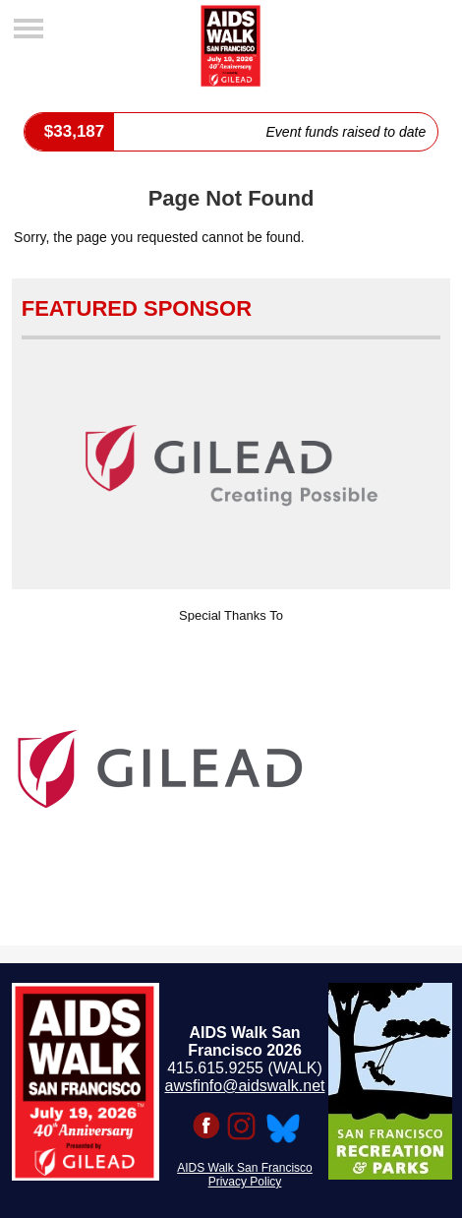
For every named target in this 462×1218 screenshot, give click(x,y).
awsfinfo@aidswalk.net (245, 1085)
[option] (231, 769)
